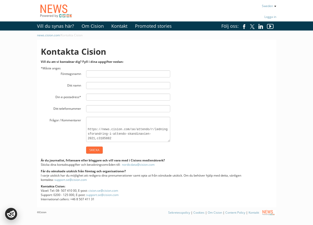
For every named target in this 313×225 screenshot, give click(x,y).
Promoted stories (153, 26)
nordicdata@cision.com (138, 164)
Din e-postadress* (68, 97)
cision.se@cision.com (103, 190)
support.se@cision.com (70, 180)
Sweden (269, 6)
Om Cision (93, 26)
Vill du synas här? (55, 26)
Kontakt (119, 26)
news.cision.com (48, 35)
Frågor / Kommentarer (65, 120)
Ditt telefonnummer (67, 108)
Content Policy (235, 212)
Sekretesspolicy (179, 212)
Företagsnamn (71, 74)
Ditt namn (74, 85)
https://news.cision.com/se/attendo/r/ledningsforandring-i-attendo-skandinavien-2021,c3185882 (128, 129)
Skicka (94, 150)
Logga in (270, 17)
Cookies (198, 212)
